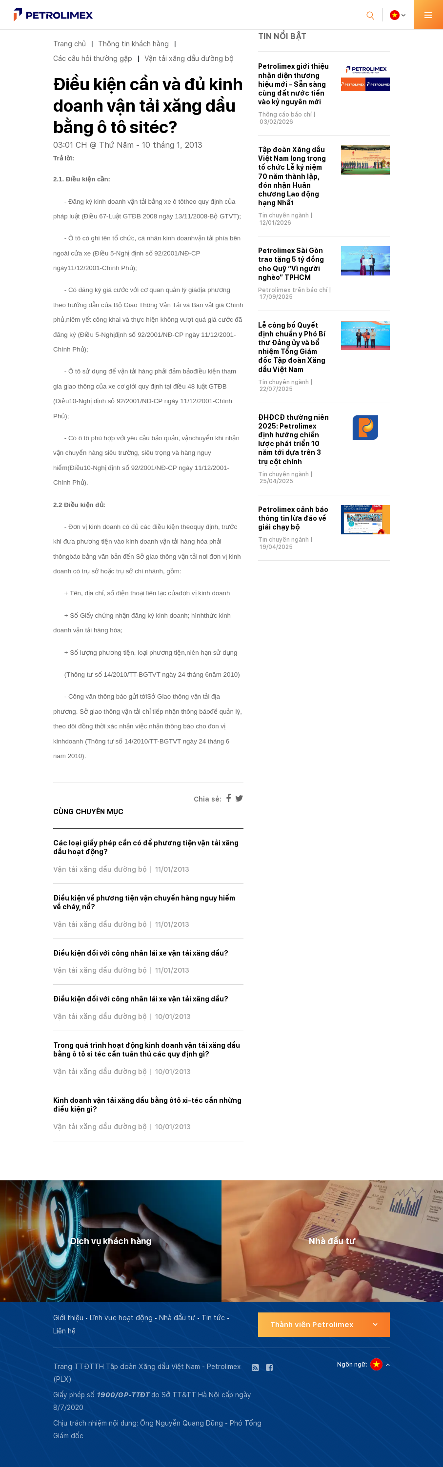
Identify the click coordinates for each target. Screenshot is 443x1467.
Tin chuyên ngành (283, 215)
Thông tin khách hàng (133, 43)
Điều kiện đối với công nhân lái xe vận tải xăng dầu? (140, 953)
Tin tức (213, 1318)
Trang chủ (69, 43)
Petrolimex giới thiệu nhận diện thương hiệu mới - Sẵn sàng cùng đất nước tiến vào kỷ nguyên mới (293, 84)
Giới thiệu (68, 1318)
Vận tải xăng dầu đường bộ (189, 58)
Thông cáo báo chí (285, 114)
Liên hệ (64, 1331)
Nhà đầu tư (177, 1318)
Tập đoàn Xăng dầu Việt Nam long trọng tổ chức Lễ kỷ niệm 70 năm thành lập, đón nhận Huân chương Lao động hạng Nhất (292, 176)
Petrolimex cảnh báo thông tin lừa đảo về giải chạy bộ (293, 518)
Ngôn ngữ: (352, 1364)
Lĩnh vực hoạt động (121, 1318)
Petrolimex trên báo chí (292, 290)
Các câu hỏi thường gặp (92, 58)
